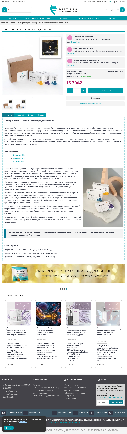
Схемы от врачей (71, 385)
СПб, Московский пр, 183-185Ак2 (16, 385)
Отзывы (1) (20, 115)
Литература (69, 396)
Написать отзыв (94, 104)
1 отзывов (82, 104)
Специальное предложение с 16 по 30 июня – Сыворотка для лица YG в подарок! (76, 331)
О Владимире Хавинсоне (74, 393)
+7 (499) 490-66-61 (10, 394)
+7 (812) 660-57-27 (10, 391)
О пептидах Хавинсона (73, 390)
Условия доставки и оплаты (44, 390)
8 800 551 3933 (8, 388)
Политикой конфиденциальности (109, 397)
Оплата (41, 115)
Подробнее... (75, 42)
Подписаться (116, 402)
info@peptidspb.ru (9, 397)
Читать (11, 364)
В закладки (95, 98)
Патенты (36, 385)
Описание (8, 115)
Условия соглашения (41, 393)
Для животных (70, 398)
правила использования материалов (63, 422)
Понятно (9, 428)
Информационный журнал (75, 388)
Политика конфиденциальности (46, 396)
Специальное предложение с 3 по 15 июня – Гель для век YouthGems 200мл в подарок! (106, 332)
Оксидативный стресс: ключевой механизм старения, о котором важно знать (46, 331)
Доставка (31, 115)
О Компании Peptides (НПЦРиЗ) (46, 388)
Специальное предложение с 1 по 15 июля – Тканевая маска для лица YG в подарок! (16, 331)
